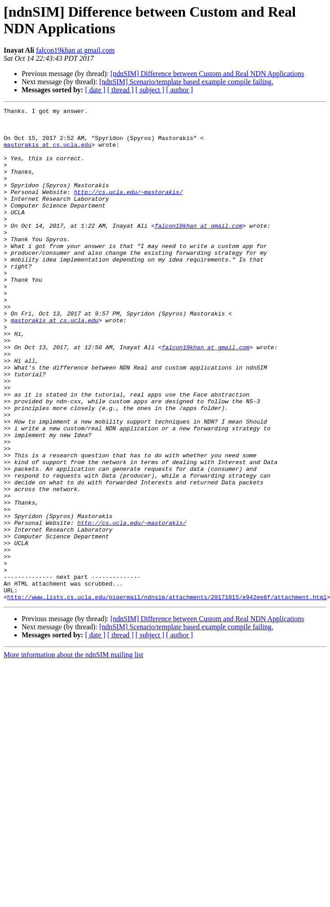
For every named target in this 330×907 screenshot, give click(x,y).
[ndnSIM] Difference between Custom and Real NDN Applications (207, 73)
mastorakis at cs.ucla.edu (47, 153)
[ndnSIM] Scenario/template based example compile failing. (186, 82)
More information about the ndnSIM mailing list (73, 753)
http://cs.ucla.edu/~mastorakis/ (128, 209)
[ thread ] (120, 90)
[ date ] (95, 90)
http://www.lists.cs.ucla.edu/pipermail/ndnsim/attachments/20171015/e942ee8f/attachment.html (167, 695)
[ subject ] (150, 90)
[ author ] (179, 90)
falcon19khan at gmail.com (75, 50)
